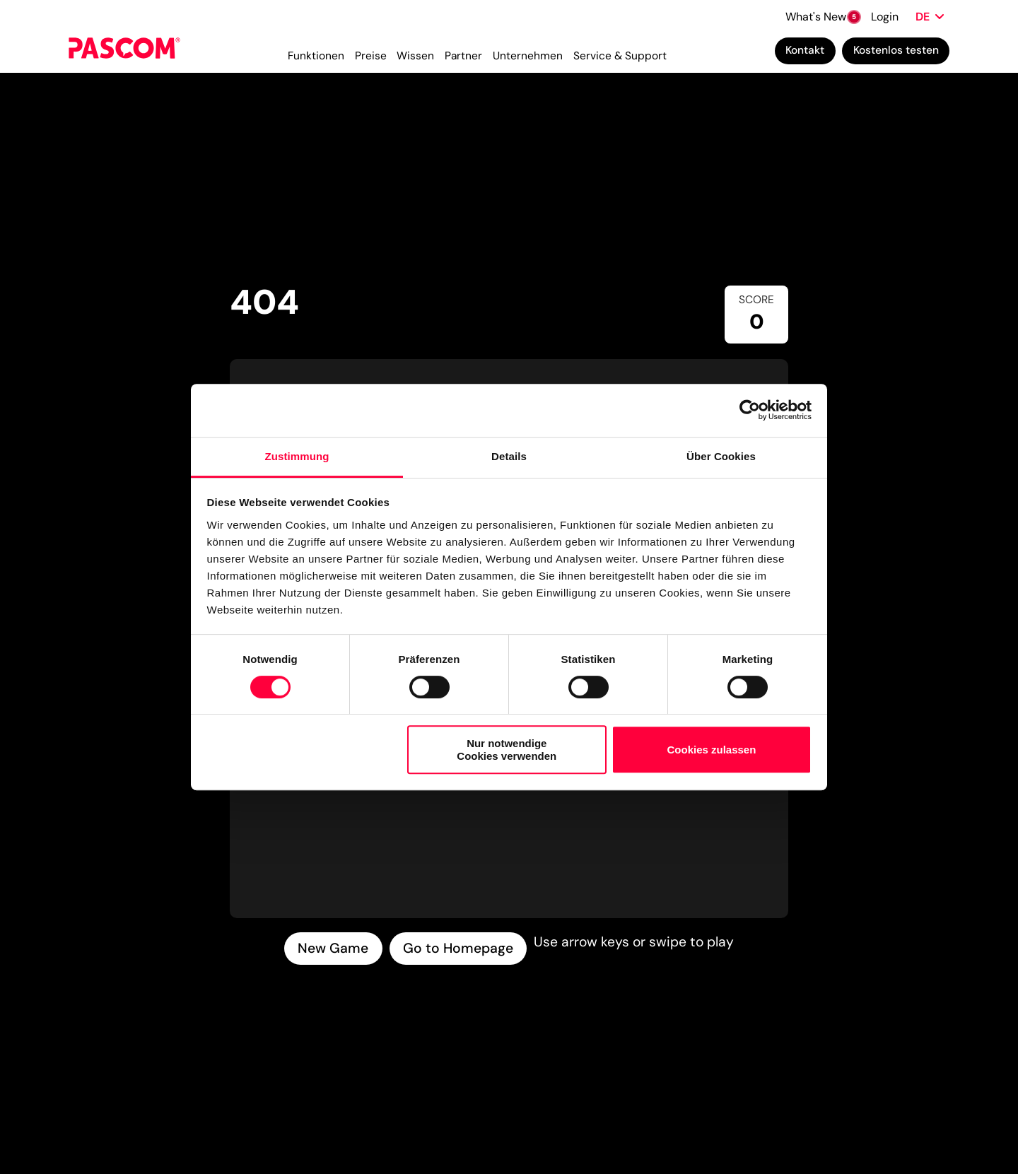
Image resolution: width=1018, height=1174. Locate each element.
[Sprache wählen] (929, 16)
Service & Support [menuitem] (620, 58)
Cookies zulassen (711, 750)
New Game (333, 948)
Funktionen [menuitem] (316, 58)
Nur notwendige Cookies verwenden (506, 749)
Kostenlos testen (896, 52)
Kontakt (804, 52)
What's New (822, 15)
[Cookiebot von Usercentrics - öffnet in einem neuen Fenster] (750, 410)
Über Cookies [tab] (721, 456)
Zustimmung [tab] (297, 456)
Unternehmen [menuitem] (528, 58)
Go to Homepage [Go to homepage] (458, 948)
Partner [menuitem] (463, 58)
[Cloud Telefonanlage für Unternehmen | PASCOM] (124, 53)
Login (885, 15)
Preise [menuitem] (371, 58)
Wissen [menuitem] (415, 58)
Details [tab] (509, 456)
